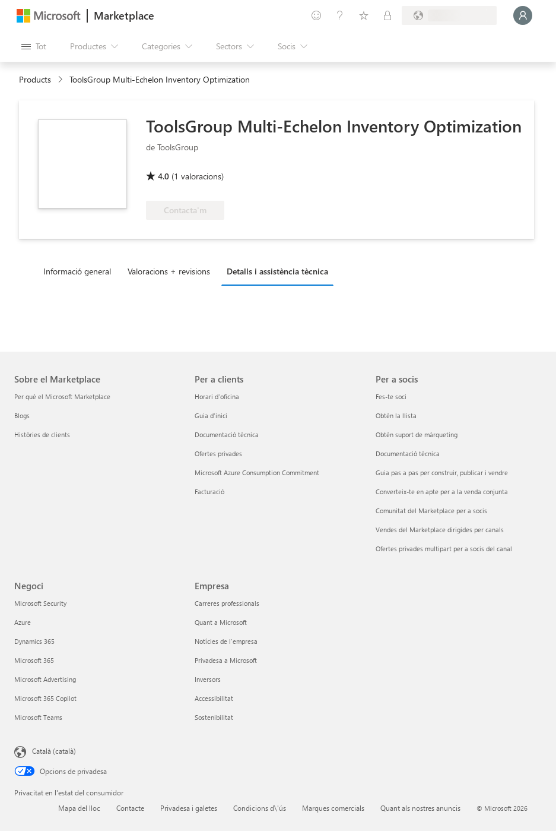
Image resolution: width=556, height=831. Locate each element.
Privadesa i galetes (188, 808)
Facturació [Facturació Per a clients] (209, 491)
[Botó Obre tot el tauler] (34, 46)
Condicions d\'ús (259, 808)
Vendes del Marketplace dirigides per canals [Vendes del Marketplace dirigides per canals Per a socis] (440, 529)
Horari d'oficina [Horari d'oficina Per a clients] (217, 396)
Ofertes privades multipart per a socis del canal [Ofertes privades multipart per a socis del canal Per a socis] (444, 548)
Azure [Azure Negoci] (22, 622)
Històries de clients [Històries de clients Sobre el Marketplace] (42, 434)
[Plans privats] (387, 15)
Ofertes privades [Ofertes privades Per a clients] (218, 453)
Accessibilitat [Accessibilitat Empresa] (214, 698)
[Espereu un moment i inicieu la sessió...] (522, 15)
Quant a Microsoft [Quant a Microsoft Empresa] (221, 622)
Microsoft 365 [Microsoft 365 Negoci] (34, 660)
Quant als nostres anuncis (420, 808)
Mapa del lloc (79, 808)
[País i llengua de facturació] (449, 15)
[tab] (80, 271)
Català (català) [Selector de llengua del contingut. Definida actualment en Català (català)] (54, 751)
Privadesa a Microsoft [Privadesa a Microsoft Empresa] (226, 660)
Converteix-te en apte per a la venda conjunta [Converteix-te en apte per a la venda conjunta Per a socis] (442, 491)
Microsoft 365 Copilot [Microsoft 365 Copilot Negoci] (45, 698)
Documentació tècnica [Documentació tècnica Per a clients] (227, 434)
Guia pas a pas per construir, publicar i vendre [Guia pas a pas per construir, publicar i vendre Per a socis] (442, 472)
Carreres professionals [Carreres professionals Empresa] (227, 603)
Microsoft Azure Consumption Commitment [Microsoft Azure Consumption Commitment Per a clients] (257, 472)
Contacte (130, 808)
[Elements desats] (363, 15)
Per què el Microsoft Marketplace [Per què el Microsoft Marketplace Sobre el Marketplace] (62, 396)
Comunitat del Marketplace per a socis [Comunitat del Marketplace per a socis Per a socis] (431, 510)
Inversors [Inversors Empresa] (208, 679)
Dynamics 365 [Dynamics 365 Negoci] (34, 641)
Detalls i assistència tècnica (277, 271)
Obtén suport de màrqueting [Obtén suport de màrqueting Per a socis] (416, 434)
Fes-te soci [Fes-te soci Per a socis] (391, 396)
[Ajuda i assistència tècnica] (340, 15)
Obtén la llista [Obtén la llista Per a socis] (396, 415)
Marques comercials (333, 808)
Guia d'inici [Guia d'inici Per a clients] (211, 415)
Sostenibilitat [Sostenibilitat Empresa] (214, 717)
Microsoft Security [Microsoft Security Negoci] (40, 603)
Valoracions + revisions (169, 271)
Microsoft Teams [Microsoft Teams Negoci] (38, 717)
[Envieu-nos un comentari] (316, 15)
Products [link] (35, 79)
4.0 (163, 176)
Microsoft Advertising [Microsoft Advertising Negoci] (45, 679)
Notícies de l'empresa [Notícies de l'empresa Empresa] (226, 641)
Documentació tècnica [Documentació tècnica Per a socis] (408, 453)
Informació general (77, 271)
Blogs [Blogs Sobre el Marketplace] (22, 415)
